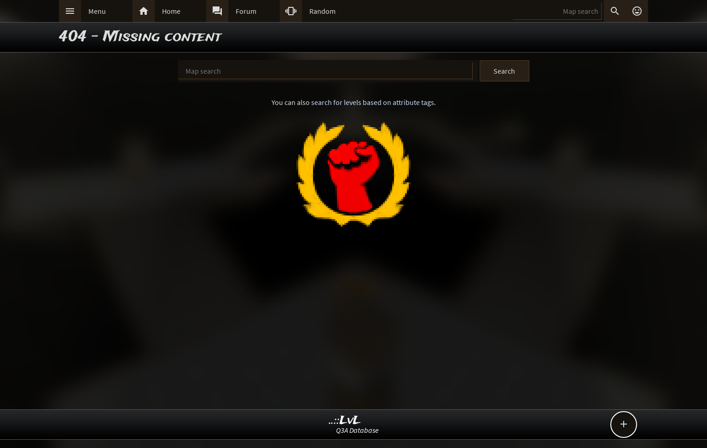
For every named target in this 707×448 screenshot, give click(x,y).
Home (171, 11)
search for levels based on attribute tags (372, 102)
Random (322, 11)
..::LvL (345, 421)
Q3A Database (357, 430)
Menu (97, 11)
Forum (246, 11)
